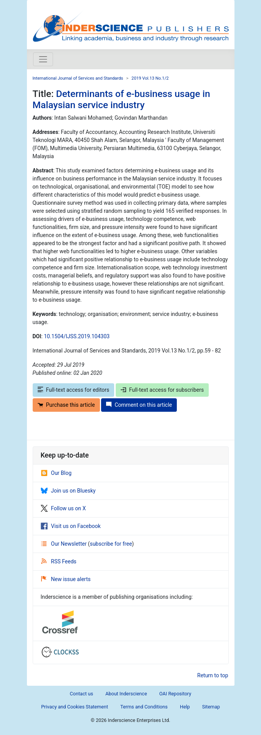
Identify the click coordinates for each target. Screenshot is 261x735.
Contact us (81, 694)
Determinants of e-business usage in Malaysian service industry (121, 99)
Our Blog (56, 473)
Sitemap (211, 707)
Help (185, 707)
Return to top (212, 675)
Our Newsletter (64, 544)
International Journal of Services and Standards (78, 78)
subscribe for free (111, 544)
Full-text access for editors (74, 390)
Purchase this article (66, 405)
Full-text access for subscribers (162, 390)
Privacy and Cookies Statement (74, 707)
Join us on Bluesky (68, 491)
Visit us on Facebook (71, 526)
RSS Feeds (58, 561)
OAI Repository (175, 694)
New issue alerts (66, 579)
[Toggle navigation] (43, 59)
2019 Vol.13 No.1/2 (150, 78)
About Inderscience (126, 694)
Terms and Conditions (144, 707)
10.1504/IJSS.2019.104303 (77, 336)
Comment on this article (139, 405)
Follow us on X (63, 508)
